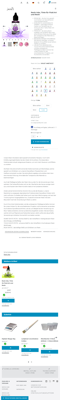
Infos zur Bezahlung (6, 394)
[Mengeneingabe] (33, 136)
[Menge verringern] (40, 136)
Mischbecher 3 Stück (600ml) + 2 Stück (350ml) (49, 340)
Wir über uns (21, 385)
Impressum (20, 389)
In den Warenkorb (41, 141)
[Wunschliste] (44, 3)
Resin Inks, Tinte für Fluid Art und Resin (7, 283)
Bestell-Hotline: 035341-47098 (30, 372)
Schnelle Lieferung (11, 369)
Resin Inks (7, 254)
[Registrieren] (28, 3)
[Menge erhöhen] (37, 136)
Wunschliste (38, 147)
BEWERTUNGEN (36, 231)
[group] (8, 271)
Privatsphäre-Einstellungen (15, 398)
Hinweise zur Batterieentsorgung (39, 386)
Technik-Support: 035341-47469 (49, 372)
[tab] (17, 232)
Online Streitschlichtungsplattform (42, 392)
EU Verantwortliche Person (30, 237)
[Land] (33, 3)
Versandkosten (44, 149)
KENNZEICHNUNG (49, 231)
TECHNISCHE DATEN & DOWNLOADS (17, 231)
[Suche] (38, 3)
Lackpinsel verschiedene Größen (29, 340)
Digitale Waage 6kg (8, 339)
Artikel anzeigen (8, 300)
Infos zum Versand (5, 388)
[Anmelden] (22, 3)
